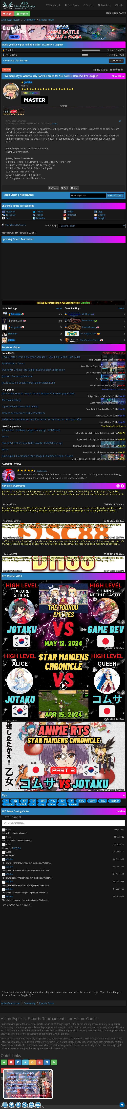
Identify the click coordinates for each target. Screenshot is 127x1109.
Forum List (53, 5)
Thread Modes (118, 76)
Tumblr (38, 214)
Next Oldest (11, 195)
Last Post (6, 70)
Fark (6, 218)
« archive (120, 811)
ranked (22, 804)
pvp (42, 804)
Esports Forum (46, 19)
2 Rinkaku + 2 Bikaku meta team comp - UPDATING (31, 430)
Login (7, 13)
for (33, 804)
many (81, 800)
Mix (67, 218)
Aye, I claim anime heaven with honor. (29, 1095)
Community (29, 19)
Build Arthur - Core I (13, 363)
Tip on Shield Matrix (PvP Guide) (20, 406)
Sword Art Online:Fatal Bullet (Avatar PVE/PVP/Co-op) (32, 443)
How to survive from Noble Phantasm (23, 413)
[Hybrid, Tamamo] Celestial (17, 376)
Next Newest (26, 195)
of (72, 800)
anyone (9, 804)
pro (25, 800)
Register (22, 13)
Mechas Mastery (11, 400)
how (52, 804)
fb (34, 800)
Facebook (8, 211)
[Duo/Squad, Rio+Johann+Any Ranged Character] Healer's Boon (37, 456)
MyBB (13, 1107)
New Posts (72, 5)
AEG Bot (17, 848)
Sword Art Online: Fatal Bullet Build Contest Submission (33, 370)
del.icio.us (8, 214)
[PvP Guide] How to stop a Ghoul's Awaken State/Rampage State (38, 393)
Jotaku (54, 124)
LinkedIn (39, 218)
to (6, 800)
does (43, 800)
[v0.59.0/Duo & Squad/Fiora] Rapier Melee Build (28, 382)
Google (99, 218)
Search (88, 5)
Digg (98, 211)
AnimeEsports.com (10, 19)
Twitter (38, 211)
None (5, 436)
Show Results (116, 61)
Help (119, 5)
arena (74, 804)
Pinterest (70, 214)
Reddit (68, 211)
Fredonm (12, 333)
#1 (120, 121)
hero (63, 804)
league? (115, 800)
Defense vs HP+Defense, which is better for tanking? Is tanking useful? (42, 419)
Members (104, 5)
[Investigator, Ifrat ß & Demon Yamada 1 (41, 358)
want (92, 800)
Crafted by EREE (23, 1107)
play (103, 800)
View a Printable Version (15, 225)
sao (63, 800)
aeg (15, 800)
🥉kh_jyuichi (14, 327)
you (53, 800)
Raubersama (42, 471)
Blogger (100, 214)
